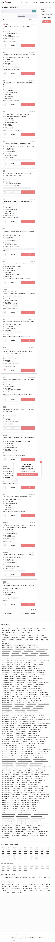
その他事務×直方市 (5, 696)
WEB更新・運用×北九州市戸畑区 (23, 759)
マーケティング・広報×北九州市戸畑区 (9, 745)
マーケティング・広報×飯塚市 (22, 755)
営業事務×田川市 (34, 653)
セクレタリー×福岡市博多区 (35, 782)
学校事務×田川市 (24, 674)
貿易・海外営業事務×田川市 (7, 731)
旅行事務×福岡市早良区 (40, 833)
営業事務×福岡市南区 (6, 651)
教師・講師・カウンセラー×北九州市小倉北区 (30, 800)
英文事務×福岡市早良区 (40, 739)
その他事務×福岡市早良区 (32, 694)
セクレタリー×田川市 (17, 788)
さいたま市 (43, 857)
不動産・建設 (4, 890)
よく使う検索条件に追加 (9, 613)
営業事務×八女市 (5, 655)
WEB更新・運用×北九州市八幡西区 (41, 761)
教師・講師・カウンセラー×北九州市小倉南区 (11, 802)
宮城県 (25, 847)
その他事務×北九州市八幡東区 (22, 690)
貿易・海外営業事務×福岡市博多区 (8, 725)
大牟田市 (26, 639)
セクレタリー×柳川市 (28, 788)
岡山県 (42, 853)
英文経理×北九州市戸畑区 (20, 710)
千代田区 (31, 866)
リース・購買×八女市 (39, 825)
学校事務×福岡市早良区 (29, 672)
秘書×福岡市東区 (29, 772)
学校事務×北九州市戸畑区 (20, 666)
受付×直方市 (23, 796)
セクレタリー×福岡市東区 (22, 782)
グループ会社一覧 (49, 938)
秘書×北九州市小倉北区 (28, 770)
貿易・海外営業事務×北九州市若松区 (26, 719)
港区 (8, 866)
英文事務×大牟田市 (5, 741)
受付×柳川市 (46, 796)
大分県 (42, 855)
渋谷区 (3, 868)
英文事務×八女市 (5, 743)
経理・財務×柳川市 (16, 708)
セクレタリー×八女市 (39, 788)
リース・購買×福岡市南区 (20, 821)
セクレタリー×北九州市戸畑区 (37, 778)
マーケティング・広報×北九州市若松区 (36, 743)
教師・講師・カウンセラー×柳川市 (24, 814)
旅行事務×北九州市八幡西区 (7, 831)
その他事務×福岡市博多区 (19, 692)
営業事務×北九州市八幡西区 (7, 649)
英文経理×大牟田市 (40, 715)
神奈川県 (48, 847)
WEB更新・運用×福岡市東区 (7, 763)
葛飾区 (25, 870)
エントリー (28, 45)
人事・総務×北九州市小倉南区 (22, 678)
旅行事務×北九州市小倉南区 (21, 829)
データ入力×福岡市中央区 (7, 660)
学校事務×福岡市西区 (6, 672)
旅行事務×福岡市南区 (6, 833)
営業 (30, 886)
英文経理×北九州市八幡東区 (21, 711)
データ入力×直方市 (29, 662)
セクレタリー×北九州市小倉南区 (23, 780)
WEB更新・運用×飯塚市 (46, 766)
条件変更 (34, 11)
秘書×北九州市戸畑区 (17, 770)
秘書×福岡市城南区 (35, 774)
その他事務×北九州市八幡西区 (37, 690)
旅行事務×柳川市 (43, 835)
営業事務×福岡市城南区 (28, 651)
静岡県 (20, 851)
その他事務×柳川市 (36, 696)
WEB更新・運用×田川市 (6, 768)
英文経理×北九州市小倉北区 (32, 710)
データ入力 (10, 628)
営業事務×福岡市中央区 (43, 649)
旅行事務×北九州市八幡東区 (34, 829)
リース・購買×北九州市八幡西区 (8, 820)
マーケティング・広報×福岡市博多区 (44, 749)
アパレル (8, 884)
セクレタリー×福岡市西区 (33, 784)
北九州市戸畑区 (22, 635)
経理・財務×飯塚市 (40, 706)
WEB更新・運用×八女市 (31, 768)
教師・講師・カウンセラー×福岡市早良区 (28, 810)
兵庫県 (42, 851)
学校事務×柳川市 (33, 674)
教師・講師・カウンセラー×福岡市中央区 (28, 806)
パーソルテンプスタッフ (24, 937)
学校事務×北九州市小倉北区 (32, 666)
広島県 (47, 853)
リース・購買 (21, 632)
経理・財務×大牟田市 (19, 706)
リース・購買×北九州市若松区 (22, 816)
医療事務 (17, 884)
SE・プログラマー (16, 886)
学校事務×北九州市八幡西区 (34, 668)
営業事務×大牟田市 (5, 653)
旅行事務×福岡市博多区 (31, 831)
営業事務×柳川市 (43, 653)
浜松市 (14, 858)
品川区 (25, 866)
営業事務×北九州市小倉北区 (7, 647)
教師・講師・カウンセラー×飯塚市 (41, 812)
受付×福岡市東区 (41, 792)
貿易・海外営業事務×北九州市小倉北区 (9, 721)
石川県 (42, 849)
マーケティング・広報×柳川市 (8, 757)
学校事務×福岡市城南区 (17, 672)
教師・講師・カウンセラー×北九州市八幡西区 (11, 804)
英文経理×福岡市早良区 (29, 715)
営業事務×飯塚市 (25, 653)
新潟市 (47, 857)
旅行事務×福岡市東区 (20, 831)
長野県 (36, 849)
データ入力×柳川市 (16, 664)
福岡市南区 (45, 637)
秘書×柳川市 (36, 776)
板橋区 (20, 870)
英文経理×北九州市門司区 (38, 708)
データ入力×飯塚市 (40, 662)
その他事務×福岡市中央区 (32, 692)
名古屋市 (3, 858)
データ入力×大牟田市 (19, 662)
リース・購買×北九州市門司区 (8, 816)
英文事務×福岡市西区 (17, 739)
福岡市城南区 (11, 639)
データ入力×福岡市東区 (21, 658)
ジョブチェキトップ (7, 933)
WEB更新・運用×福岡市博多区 (22, 763)
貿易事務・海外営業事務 (15, 888)
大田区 (42, 866)
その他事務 (30, 628)
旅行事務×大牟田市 (5, 835)
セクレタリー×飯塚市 (6, 788)
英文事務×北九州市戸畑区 (32, 733)
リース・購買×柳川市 (28, 825)
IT (12, 884)
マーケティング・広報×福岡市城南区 (9, 753)
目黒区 (14, 866)
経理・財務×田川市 (5, 708)
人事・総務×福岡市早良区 (7, 684)
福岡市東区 (23, 637)
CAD (9, 886)
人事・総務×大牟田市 (19, 684)
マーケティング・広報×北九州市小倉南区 (10, 747)
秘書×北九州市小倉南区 (40, 770)
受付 (3, 632)
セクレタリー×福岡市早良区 (21, 786)
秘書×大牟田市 (5, 776)
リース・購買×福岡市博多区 (35, 820)
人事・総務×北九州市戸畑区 (34, 676)
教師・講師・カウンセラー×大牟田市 (9, 812)
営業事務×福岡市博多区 (31, 649)
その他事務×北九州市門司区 (38, 686)
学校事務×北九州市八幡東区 (21, 668)
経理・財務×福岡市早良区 (7, 706)
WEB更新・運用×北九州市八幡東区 (25, 761)
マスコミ (13, 892)
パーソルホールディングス (14, 937)
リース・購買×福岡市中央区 (7, 821)
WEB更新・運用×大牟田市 (22, 766)
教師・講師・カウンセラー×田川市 (8, 814)
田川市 (42, 639)
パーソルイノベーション (32, 938)
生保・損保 (20, 892)
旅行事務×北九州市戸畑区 (32, 827)
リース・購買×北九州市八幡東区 (38, 818)
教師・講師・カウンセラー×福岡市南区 (9, 808)
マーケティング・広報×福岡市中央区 (9, 751)
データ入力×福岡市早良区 (7, 662)
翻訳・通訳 (48, 884)
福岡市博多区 (30, 637)
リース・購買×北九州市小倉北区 (8, 818)
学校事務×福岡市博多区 (17, 670)
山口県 (14, 855)
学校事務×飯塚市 (14, 674)
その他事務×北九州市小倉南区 (8, 690)
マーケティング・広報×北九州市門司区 (18, 743)
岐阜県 (25, 851)
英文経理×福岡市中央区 (29, 713)
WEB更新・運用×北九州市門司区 (37, 757)
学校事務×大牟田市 (40, 672)
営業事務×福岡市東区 (20, 649)
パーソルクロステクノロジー (15, 938)
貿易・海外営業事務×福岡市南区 (40, 725)
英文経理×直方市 (5, 717)
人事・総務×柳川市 (16, 686)
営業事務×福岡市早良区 (40, 651)
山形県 (31, 847)
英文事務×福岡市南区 (6, 739)
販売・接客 (4, 886)
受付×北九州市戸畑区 (28, 790)
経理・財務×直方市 (29, 706)
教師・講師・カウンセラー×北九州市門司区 (18, 798)
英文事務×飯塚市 (25, 741)
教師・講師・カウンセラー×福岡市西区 (27, 808)
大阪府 (36, 851)
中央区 (3, 866)
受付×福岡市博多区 (5, 794)
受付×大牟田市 (15, 796)
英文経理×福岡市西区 (6, 715)
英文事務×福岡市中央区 (43, 737)
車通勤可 (39, 877)
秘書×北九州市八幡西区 (18, 772)
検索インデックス (47, 877)
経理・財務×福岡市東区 (21, 702)
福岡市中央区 (37, 637)
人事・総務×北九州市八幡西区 (8, 680)
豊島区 (36, 868)
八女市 (3, 641)
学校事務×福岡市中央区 (29, 670)
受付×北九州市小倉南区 (6, 792)
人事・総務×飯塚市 (40, 684)
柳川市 (47, 639)
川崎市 (20, 857)
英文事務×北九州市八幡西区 (7, 737)
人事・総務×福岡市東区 (21, 680)
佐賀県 (25, 855)
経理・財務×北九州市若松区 (21, 698)
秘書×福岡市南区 (15, 774)
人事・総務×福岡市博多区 (33, 680)
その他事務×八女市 (46, 696)
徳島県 (36, 853)
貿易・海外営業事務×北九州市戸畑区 (43, 719)
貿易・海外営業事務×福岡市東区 (44, 723)
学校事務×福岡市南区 (41, 670)
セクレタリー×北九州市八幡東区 (38, 780)
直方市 (31, 639)
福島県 (36, 847)
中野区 (14, 868)
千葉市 (36, 857)
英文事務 (14, 630)
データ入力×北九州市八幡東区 (37, 656)
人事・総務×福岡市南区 (19, 682)
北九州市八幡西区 (14, 637)
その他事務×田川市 (26, 696)
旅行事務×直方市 (15, 835)
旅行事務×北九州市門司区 (7, 827)
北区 (8, 870)
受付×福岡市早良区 (5, 796)
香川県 (25, 853)
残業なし (25, 877)
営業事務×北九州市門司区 (7, 645)
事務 (42, 884)
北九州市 (37, 858)
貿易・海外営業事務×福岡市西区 (8, 727)
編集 (25, 890)
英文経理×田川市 (24, 717)
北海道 (3, 847)
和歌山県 (14, 853)
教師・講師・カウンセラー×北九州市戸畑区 (10, 800)
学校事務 (16, 628)
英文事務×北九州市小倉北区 (7, 735)
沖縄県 (8, 857)
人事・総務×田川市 (5, 686)
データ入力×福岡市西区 (31, 660)
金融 (3, 888)
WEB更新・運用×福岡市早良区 (8, 766)
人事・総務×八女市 (26, 686)
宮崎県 (47, 855)
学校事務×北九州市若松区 (7, 666)
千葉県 (3, 849)
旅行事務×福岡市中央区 (43, 831)
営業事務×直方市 (15, 653)
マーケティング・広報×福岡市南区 (25, 751)
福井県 (8, 851)
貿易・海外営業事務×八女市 (34, 731)
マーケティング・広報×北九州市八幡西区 (10, 749)
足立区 (8, 868)
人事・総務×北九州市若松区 (21, 676)
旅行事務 (28, 632)
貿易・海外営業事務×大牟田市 (8, 729)
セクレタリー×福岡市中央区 (7, 784)
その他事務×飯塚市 (16, 696)
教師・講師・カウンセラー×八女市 (41, 814)
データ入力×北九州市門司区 (16, 655)
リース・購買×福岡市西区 (33, 821)
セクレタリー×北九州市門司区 (8, 778)
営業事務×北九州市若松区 (20, 645)
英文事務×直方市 (15, 741)
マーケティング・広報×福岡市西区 (41, 751)
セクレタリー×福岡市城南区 (7, 786)
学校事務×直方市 (5, 674)
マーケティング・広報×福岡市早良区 (26, 753)
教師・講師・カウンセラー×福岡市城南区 (10, 810)
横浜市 (25, 857)
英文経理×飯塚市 (14, 717)
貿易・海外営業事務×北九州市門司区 (9, 719)
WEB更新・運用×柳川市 (18, 768)
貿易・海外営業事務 (5, 630)
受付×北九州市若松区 (17, 790)
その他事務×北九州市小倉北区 (35, 688)
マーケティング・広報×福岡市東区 (27, 749)
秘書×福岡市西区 (25, 774)
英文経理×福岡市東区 (6, 713)
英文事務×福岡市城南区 (28, 739)
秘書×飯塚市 (20, 776)
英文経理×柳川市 (33, 717)
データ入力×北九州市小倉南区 (22, 656)
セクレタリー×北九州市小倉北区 (8, 780)
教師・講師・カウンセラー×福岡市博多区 (10, 806)
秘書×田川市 (28, 776)
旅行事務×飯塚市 (25, 835)
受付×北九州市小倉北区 (39, 790)
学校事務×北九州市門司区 (38, 664)
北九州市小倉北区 (31, 635)
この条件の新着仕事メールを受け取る (28, 613)
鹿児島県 (3, 857)
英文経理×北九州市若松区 (7, 710)
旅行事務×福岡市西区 (17, 833)
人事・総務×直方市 (29, 684)
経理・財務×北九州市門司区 (7, 698)
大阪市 (20, 858)
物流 (36, 890)
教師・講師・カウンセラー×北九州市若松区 (37, 798)
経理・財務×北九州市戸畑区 (34, 698)
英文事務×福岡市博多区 (31, 737)
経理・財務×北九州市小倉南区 (22, 700)
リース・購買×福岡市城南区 (7, 823)
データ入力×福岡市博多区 (33, 658)
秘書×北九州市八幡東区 (6, 772)
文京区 (20, 866)
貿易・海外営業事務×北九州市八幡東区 (9, 723)
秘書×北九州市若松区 (6, 770)
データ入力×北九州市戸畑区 (44, 655)
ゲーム (3, 892)
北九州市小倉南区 (40, 635)
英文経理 (43, 628)
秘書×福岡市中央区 (5, 774)
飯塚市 (37, 639)
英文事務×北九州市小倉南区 (21, 735)
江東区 (3, 870)
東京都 (42, 847)
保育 (7, 888)
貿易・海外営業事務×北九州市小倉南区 (27, 721)
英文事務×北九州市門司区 (7, 733)
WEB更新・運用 (32, 630)
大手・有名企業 (32, 877)
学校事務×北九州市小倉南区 (7, 668)
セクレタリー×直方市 (45, 786)
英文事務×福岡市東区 (20, 737)
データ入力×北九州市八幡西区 (8, 658)
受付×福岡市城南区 (45, 794)
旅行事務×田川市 (34, 835)
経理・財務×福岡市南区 (19, 704)
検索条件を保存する (21, 16)
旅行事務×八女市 (5, 837)
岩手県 (14, 847)
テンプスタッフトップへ (50, 2)
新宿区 (47, 868)
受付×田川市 (38, 796)
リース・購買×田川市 (17, 825)
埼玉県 (8, 849)
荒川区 (14, 870)
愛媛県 (20, 853)
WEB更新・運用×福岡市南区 (7, 765)
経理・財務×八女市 (26, 708)
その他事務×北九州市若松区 (7, 688)
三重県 (31, 851)
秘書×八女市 (43, 776)
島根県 (3, 855)
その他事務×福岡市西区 (6, 694)
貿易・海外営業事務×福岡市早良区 (40, 727)
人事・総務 (23, 628)
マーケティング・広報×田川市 (36, 755)
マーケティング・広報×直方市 (8, 755)
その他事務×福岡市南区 (44, 692)
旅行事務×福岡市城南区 (28, 833)
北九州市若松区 (13, 635)
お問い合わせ (41, 2)
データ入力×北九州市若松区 (30, 655)
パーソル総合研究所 (13, 940)
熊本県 (36, 855)
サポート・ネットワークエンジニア (41, 888)
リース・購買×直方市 (45, 823)
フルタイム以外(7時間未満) (7, 877)
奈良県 (8, 853)
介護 (3, 884)
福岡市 (31, 858)
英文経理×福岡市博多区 (17, 713)
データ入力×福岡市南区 (19, 660)
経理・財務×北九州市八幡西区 (8, 702)
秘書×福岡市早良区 (45, 774)
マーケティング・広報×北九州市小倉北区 (28, 745)
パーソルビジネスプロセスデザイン (35, 937)
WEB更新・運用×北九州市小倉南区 (9, 761)
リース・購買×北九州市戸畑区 (36, 816)
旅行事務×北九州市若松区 (20, 827)
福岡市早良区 (19, 639)
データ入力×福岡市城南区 (44, 660)
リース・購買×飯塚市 (6, 825)
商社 (8, 892)
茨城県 (14, 849)
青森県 (8, 847)
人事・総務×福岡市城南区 (44, 682)
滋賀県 (3, 853)
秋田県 (20, 847)
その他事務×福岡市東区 (6, 692)
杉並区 (20, 868)
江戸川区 (37, 866)
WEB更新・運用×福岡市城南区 (35, 765)
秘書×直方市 (13, 776)
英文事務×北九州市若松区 (20, 733)
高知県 (31, 853)
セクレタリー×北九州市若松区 (22, 778)
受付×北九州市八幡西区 (30, 792)
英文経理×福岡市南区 (41, 713)
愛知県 (14, 851)
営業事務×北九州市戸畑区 (32, 645)
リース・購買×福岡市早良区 (20, 823)
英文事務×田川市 (34, 741)
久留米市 (16, 933)
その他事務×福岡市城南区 (19, 694)
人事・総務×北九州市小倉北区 (8, 678)
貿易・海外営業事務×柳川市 (21, 731)
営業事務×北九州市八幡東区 (34, 647)
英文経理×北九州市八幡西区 (34, 711)
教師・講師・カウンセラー (11, 632)
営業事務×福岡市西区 (17, 651)
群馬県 (25, 849)
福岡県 (20, 855)
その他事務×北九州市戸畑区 (21, 688)
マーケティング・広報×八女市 (22, 757)
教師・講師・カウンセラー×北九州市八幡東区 (31, 802)
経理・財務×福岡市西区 (31, 704)
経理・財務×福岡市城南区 (44, 704)
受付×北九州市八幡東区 (18, 792)
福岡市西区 (4, 639)
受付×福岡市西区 (35, 794)
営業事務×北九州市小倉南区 (21, 647)
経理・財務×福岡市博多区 (33, 702)
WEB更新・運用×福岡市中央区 (36, 763)
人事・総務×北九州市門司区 (7, 676)
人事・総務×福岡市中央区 (7, 682)
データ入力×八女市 (26, 664)
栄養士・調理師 (46, 886)
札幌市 (14, 857)
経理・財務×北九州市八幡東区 (37, 700)
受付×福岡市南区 (25, 794)
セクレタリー (44, 630)
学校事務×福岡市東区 (6, 670)
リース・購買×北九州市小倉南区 (23, 818)
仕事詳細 (13, 45)
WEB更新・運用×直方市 (34, 766)
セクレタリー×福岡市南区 (21, 784)
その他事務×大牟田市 (43, 694)
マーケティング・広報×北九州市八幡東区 (28, 747)
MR (20, 890)
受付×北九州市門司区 (6, 790)
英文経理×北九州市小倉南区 (7, 711)
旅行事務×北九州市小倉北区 (7, 829)
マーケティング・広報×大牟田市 (42, 753)
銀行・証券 (25, 886)
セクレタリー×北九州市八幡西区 (8, 782)
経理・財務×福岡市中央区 (7, 704)
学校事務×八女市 (43, 674)
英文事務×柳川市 (43, 741)
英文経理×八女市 (43, 717)
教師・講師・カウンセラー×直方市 (25, 812)
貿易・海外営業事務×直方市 (21, 729)
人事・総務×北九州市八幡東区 (37, 678)
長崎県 (31, 855)
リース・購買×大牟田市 (33, 823)
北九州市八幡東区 (5, 637)
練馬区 (31, 868)
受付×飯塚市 (30, 796)
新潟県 (47, 849)
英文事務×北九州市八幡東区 (34, 735)
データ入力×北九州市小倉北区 (8, 656)
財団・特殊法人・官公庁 (27, 888)
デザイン (15, 890)
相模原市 (31, 857)
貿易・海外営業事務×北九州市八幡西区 (27, 723)
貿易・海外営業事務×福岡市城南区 (24, 727)
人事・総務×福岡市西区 (31, 682)
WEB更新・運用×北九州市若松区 (8, 759)
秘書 (39, 630)
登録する (47, 21)
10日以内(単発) (18, 877)
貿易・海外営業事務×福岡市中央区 (24, 725)
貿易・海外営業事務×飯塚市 (35, 729)
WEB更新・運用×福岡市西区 (21, 765)
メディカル (30, 890)
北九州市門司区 (5, 635)
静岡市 (8, 858)
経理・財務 (37, 628)
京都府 (47, 851)
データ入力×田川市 (5, 664)
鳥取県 (8, 855)
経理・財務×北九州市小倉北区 (8, 700)
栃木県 (20, 849)
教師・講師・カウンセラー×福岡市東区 (29, 804)
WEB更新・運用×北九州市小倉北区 (39, 759)
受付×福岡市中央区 (16, 794)
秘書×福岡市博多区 (39, 772)
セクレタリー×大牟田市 (33, 786)
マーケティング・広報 (22, 630)
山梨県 (31, 849)
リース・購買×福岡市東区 (22, 820)
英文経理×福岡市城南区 (17, 715)
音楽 (10, 890)
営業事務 (3, 628)
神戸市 (25, 858)
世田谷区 (42, 868)
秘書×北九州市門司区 (42, 768)
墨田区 (47, 866)
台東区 (25, 868)
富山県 (3, 851)
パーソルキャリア (24, 938)
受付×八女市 (4, 798)
